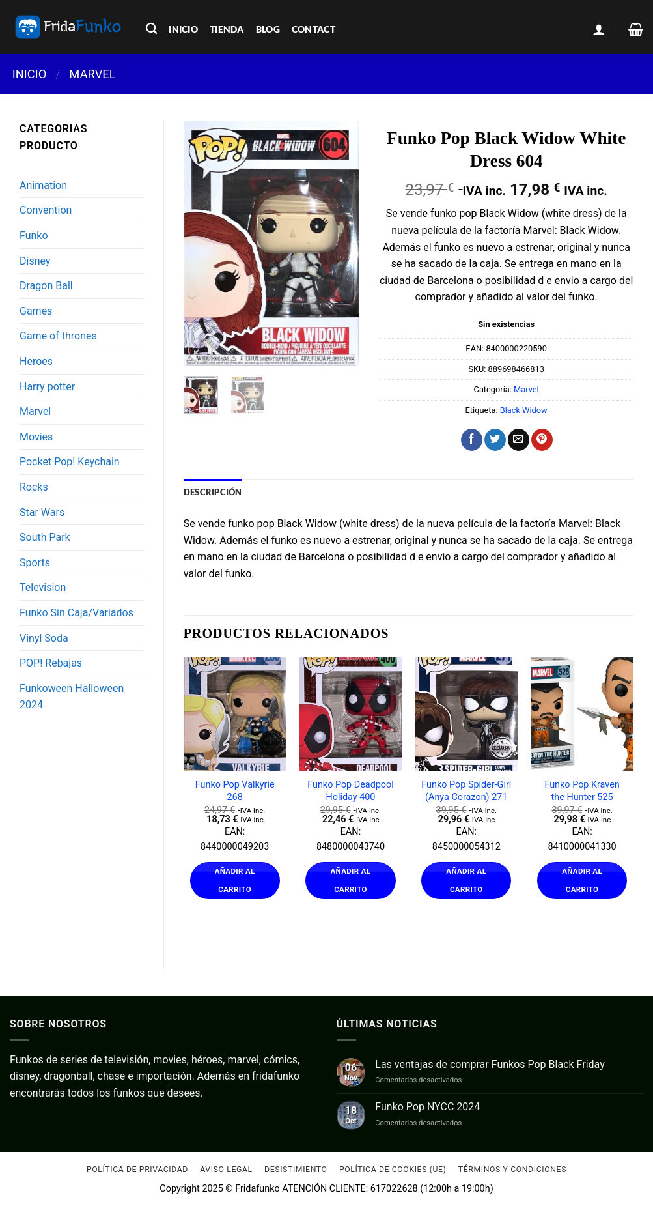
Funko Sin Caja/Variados (76, 613)
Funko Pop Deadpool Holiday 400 (350, 791)
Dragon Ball (46, 286)
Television (43, 587)
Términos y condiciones (512, 1169)
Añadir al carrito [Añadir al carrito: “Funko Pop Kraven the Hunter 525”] (582, 880)
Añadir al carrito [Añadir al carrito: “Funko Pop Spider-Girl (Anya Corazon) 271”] (466, 880)
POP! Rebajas (51, 663)
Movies (36, 437)
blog (268, 29)
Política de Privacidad (137, 1169)
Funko (34, 235)
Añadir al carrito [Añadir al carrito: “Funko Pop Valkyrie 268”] (235, 880)
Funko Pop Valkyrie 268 (235, 791)
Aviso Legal (226, 1169)
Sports (35, 562)
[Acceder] (598, 29)
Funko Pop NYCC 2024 (427, 1106)
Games (36, 311)
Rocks (34, 487)
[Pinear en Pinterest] (542, 440)
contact (313, 29)
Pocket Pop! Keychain (70, 461)
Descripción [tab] (213, 492)
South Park (45, 537)
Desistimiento (295, 1169)
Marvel (92, 74)
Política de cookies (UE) (393, 1169)
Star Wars (42, 512)
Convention (46, 210)
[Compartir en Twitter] (495, 440)
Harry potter (47, 386)
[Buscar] (151, 29)
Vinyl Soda (44, 638)
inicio (183, 29)
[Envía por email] (518, 440)
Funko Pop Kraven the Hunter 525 (581, 791)
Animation (43, 185)
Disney (35, 261)
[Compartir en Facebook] (471, 440)
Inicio (29, 74)
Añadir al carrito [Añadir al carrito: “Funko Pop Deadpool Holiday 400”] (351, 880)
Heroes (36, 361)
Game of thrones (58, 336)
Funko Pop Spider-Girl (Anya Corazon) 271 (466, 791)
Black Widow (524, 410)
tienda (227, 29)
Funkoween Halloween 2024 (72, 696)
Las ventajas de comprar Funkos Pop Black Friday (489, 1064)
